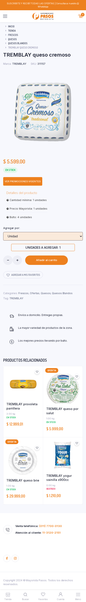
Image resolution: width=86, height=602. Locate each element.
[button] (23, 274)
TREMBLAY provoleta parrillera (22, 406)
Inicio (11, 26)
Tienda (12, 30)
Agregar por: (11, 228)
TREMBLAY (16, 298)
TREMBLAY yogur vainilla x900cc (59, 478)
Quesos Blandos (18, 43)
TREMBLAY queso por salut (62, 411)
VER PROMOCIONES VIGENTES (23, 181)
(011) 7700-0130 (50, 526)
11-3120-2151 (51, 532)
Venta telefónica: (38, 526)
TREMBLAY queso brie (22, 480)
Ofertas (34, 293)
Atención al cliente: (38, 532)
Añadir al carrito (46, 260)
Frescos (13, 35)
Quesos (12, 39)
